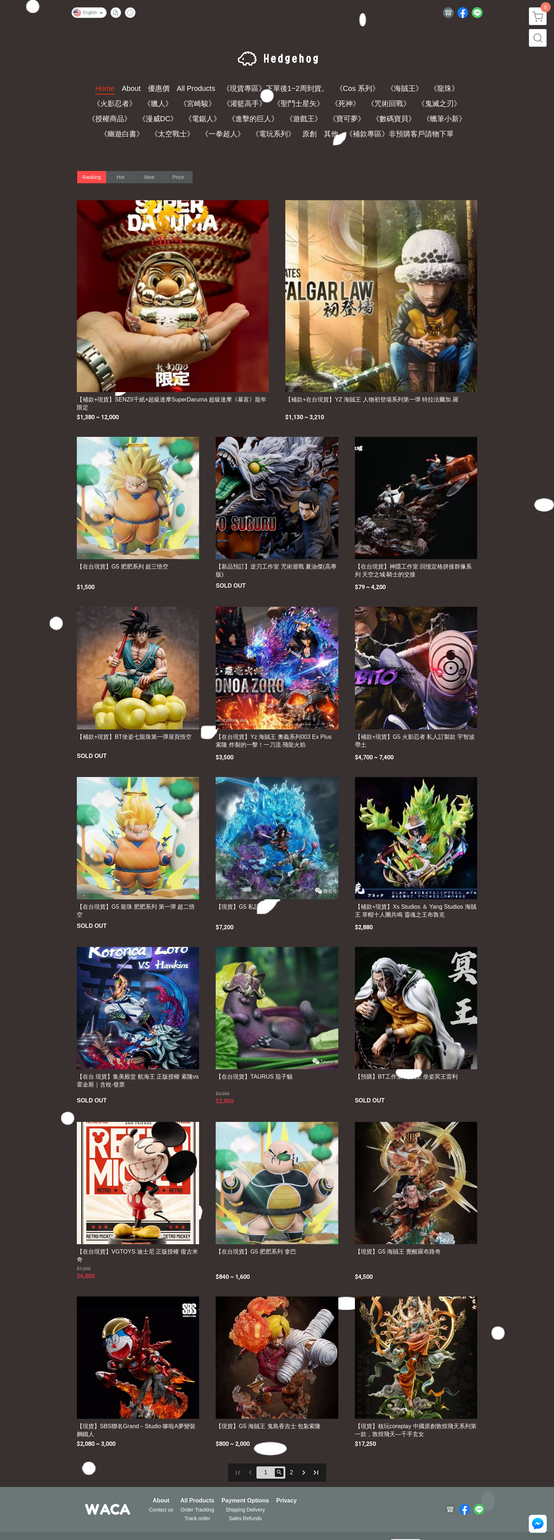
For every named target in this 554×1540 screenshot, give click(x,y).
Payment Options (245, 1501)
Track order (197, 1518)
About (161, 1501)
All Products (197, 1501)
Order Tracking (197, 1509)
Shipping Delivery (245, 1509)
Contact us (161, 1509)
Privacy (286, 1501)
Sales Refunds (245, 1518)
